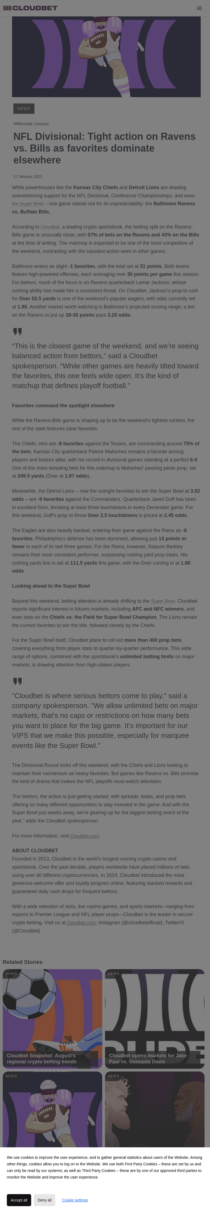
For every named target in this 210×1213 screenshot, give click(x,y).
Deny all (45, 1200)
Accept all (19, 1200)
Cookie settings (75, 1200)
